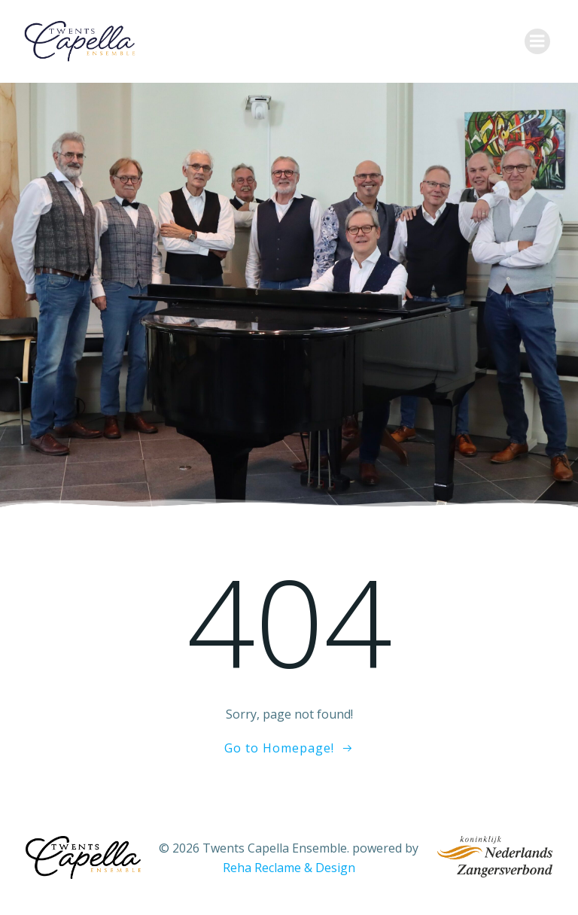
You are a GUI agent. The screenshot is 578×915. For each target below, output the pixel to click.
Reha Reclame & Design (289, 867)
